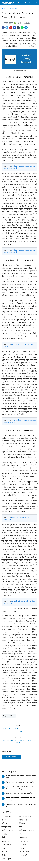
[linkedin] (25, 2)
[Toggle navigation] (36, 2)
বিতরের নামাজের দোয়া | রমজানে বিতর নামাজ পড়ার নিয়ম (20, 782)
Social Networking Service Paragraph (16, 518)
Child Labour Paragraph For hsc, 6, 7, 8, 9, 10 (20, 345)
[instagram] (22, 2)
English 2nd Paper (9, 716)
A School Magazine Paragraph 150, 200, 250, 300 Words (19, 167)
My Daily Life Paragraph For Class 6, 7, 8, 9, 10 (19, 602)
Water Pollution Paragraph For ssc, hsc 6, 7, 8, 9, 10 (20, 421)
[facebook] (18, 2)
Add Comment (11, 757)
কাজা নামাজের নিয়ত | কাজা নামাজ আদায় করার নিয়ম (19, 793)
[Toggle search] (33, 2)
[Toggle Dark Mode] (29, 2)
